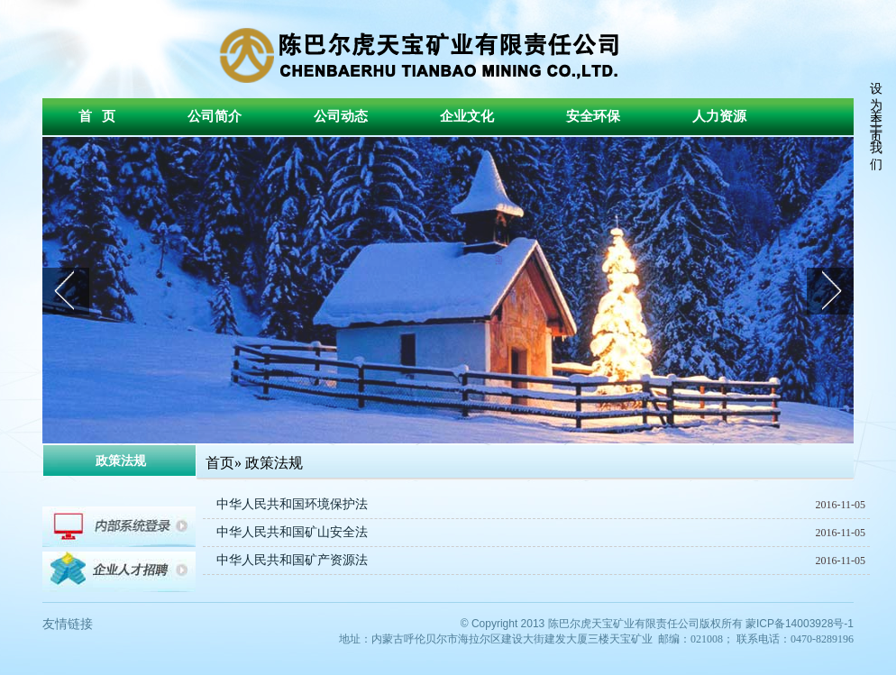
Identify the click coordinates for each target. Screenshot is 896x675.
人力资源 (719, 116)
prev (65, 291)
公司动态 (341, 116)
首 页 (96, 116)
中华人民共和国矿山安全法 (292, 532)
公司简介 (214, 116)
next (830, 291)
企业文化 (467, 116)
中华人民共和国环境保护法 (292, 504)
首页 (220, 462)
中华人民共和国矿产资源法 (292, 560)
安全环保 (593, 116)
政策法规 (274, 462)
